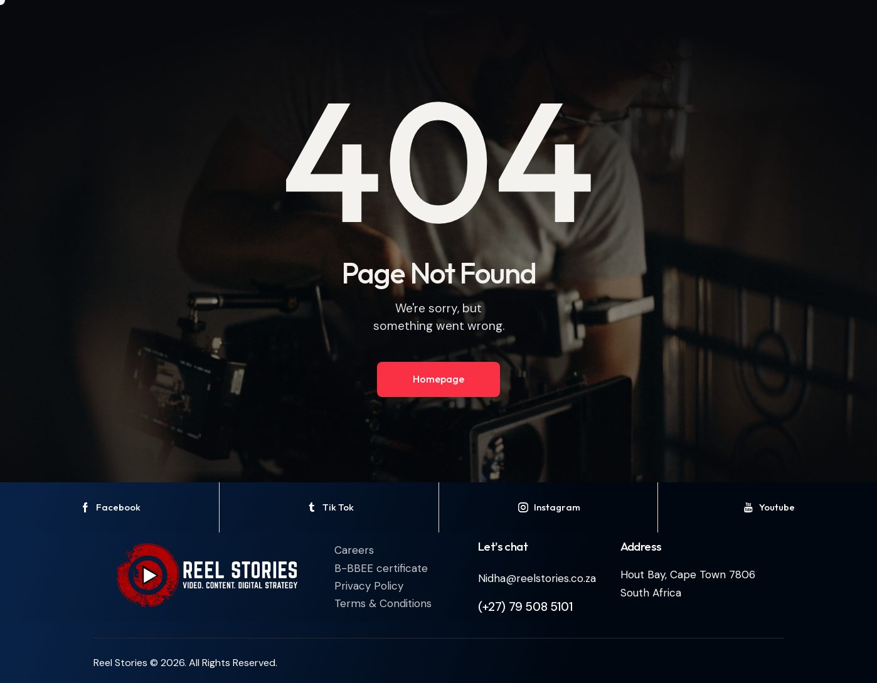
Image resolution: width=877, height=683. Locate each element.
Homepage (438, 379)
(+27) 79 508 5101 (525, 607)
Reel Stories (120, 662)
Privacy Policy (368, 586)
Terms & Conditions (383, 603)
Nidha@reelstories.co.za (537, 578)
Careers (354, 550)
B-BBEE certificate (381, 568)
